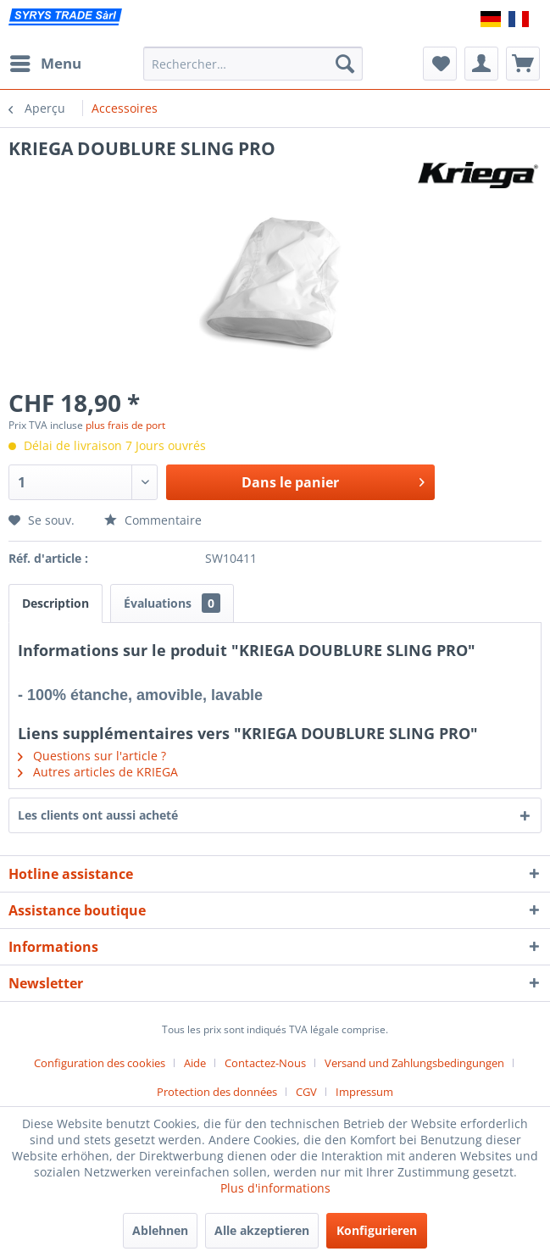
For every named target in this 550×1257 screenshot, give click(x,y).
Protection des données (217, 1091)
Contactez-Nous (265, 1063)
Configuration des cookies (99, 1063)
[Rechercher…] (253, 64)
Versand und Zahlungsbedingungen (414, 1063)
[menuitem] (45, 64)
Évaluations (172, 603)
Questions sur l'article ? (92, 756)
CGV (306, 1091)
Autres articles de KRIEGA (98, 772)
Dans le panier (333, 480)
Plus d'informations (275, 1188)
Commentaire (153, 520)
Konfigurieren (376, 1230)
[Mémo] (440, 64)
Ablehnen (160, 1230)
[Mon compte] (481, 64)
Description (55, 603)
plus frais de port (125, 425)
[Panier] (523, 64)
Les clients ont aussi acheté (98, 815)
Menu (45, 61)
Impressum (364, 1091)
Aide (195, 1063)
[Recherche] (345, 64)
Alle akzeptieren (261, 1230)
